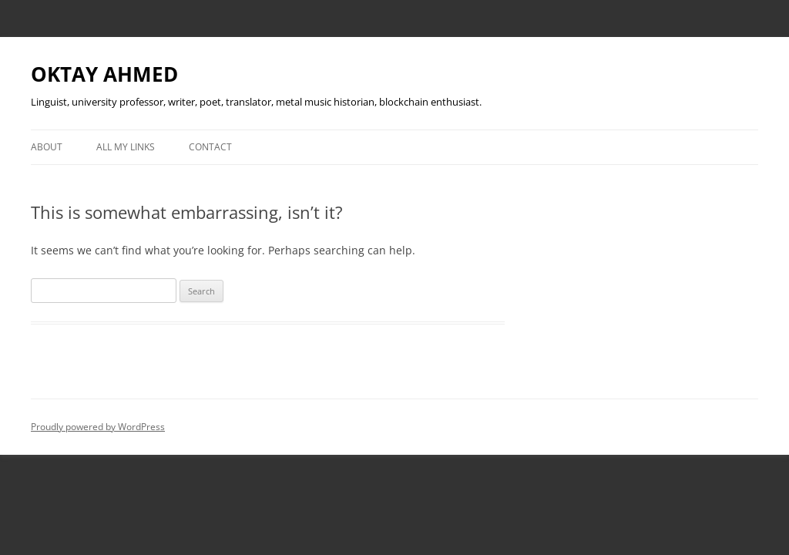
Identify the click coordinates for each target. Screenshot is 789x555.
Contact (210, 146)
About (46, 146)
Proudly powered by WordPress (98, 426)
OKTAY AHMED (104, 74)
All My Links (125, 146)
